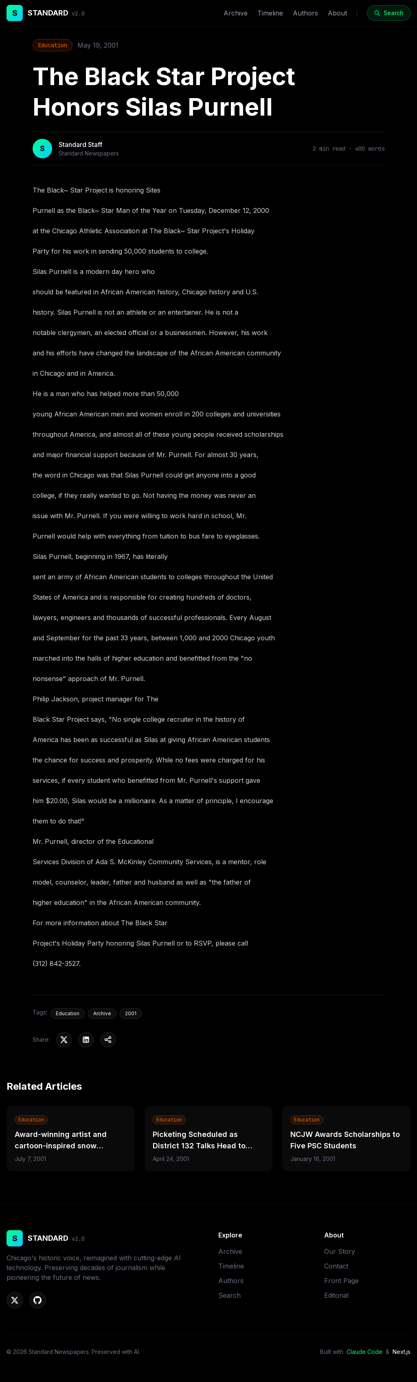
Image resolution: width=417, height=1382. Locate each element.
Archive (236, 13)
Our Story (339, 1251)
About (337, 13)
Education (52, 45)
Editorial (336, 1295)
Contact (336, 1266)
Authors (305, 13)
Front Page (341, 1281)
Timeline (270, 13)
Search (229, 1295)
